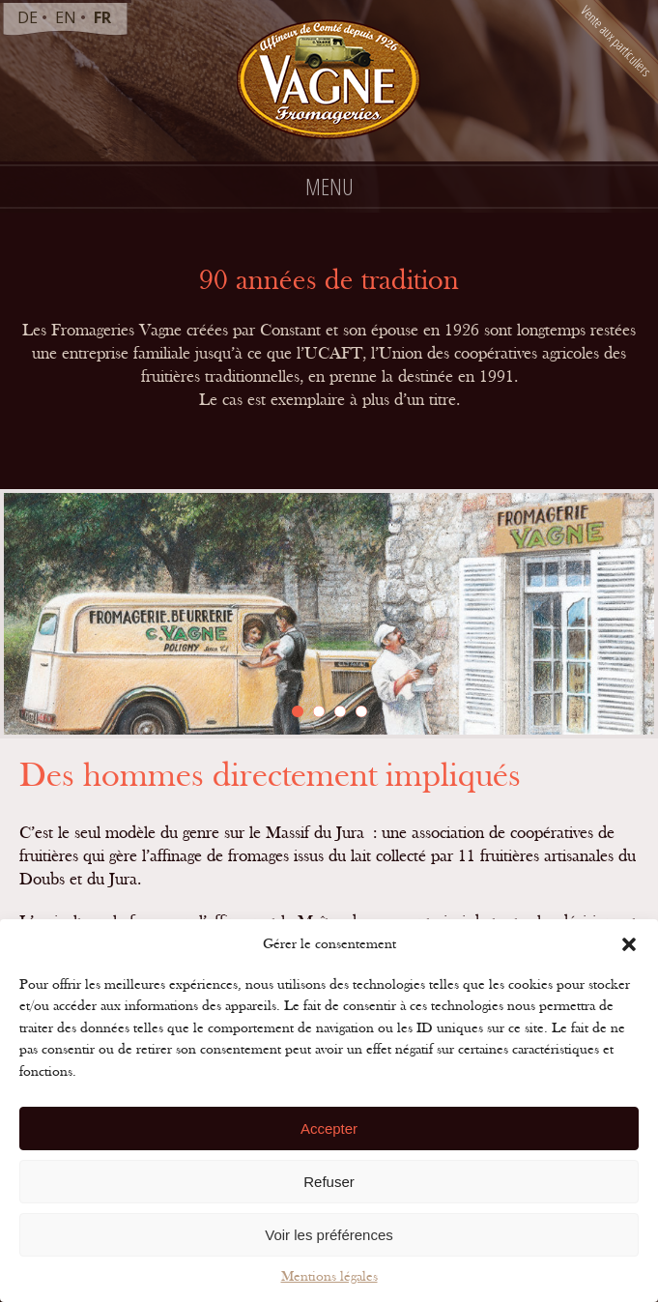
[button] (629, 944)
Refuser (329, 1181)
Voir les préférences (329, 1235)
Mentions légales (329, 1276)
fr (102, 17)
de (27, 17)
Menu (329, 186)
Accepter (329, 1128)
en (65, 17)
